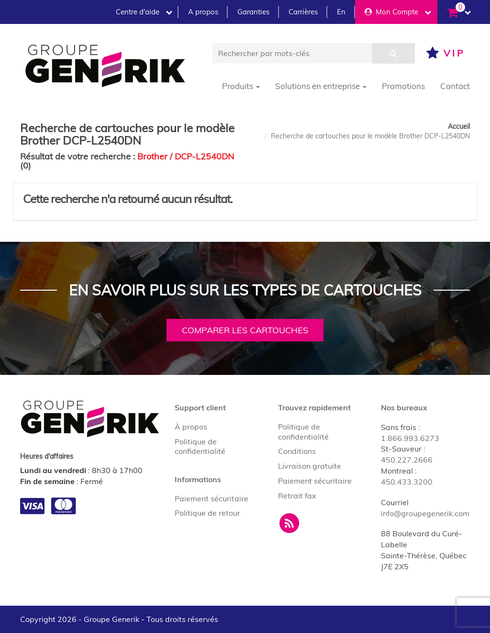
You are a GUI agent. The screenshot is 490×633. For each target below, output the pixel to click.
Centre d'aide (144, 11)
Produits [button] (241, 86)
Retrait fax (297, 495)
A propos (203, 11)
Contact (455, 86)
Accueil (459, 126)
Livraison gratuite (309, 466)
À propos (191, 426)
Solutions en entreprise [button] (321, 86)
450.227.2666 (407, 459)
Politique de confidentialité (200, 446)
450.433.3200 (407, 481)
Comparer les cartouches (245, 330)
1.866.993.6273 (410, 438)
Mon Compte (398, 11)
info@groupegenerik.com (425, 513)
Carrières (303, 11)
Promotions (403, 86)
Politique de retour (207, 513)
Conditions (297, 451)
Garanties (253, 11)
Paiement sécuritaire (211, 498)
